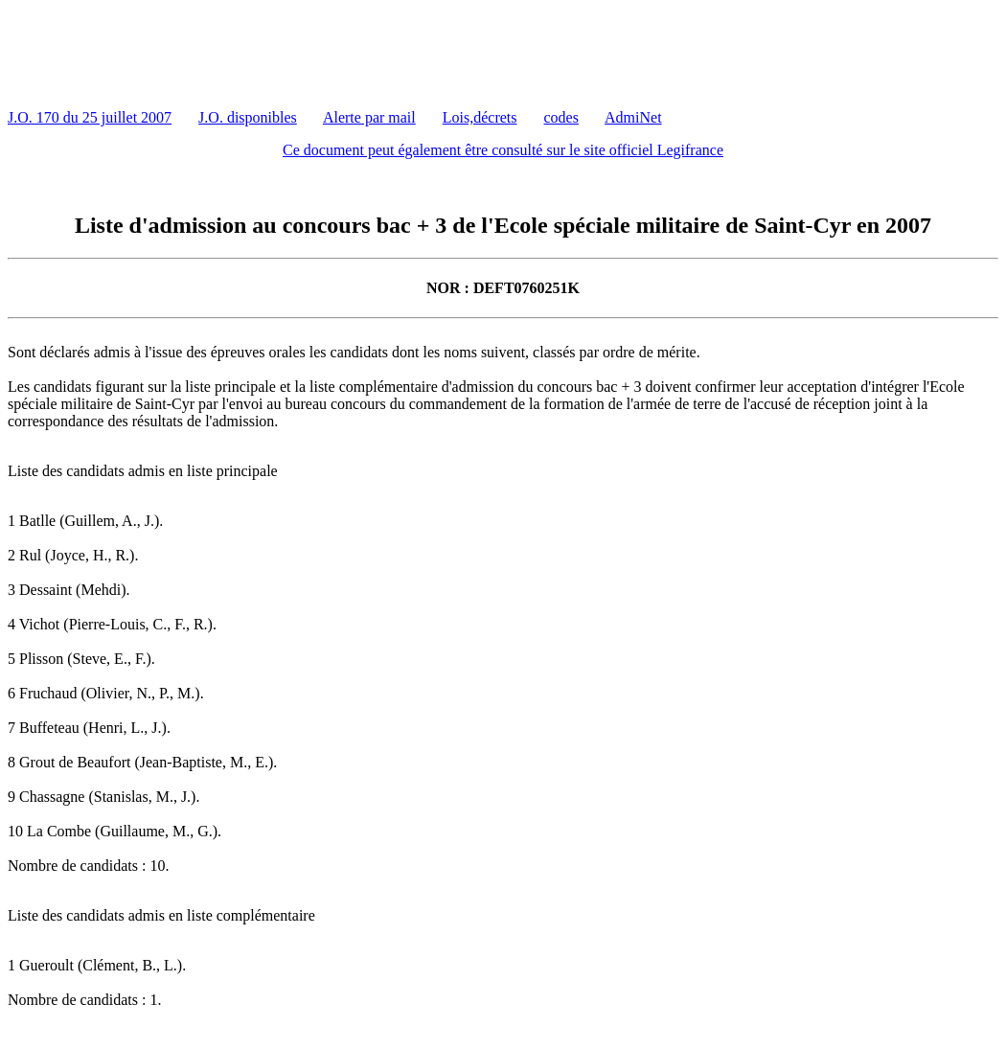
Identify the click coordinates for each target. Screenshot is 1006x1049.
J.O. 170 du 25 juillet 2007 (89, 117)
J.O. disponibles (247, 117)
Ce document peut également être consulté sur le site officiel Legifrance (503, 150)
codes (561, 117)
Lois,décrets (480, 117)
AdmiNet (633, 117)
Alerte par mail (369, 117)
